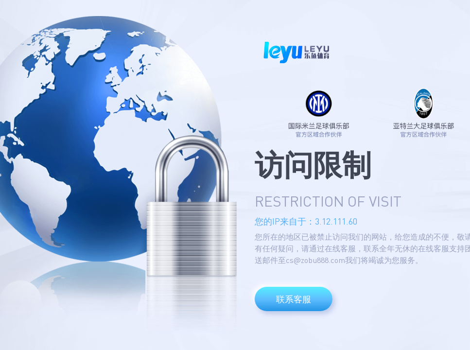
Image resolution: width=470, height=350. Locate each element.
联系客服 (293, 299)
